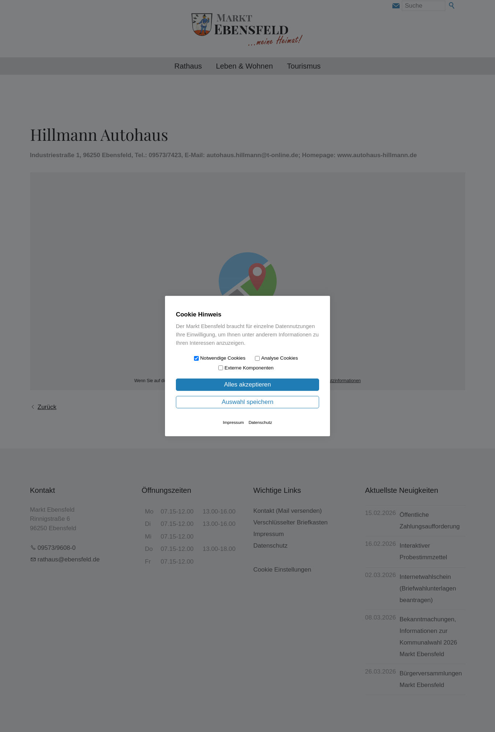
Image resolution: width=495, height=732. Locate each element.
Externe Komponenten (248, 368)
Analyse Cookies (279, 358)
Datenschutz (260, 422)
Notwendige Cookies (223, 358)
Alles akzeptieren (247, 384)
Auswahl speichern (247, 401)
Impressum (233, 422)
